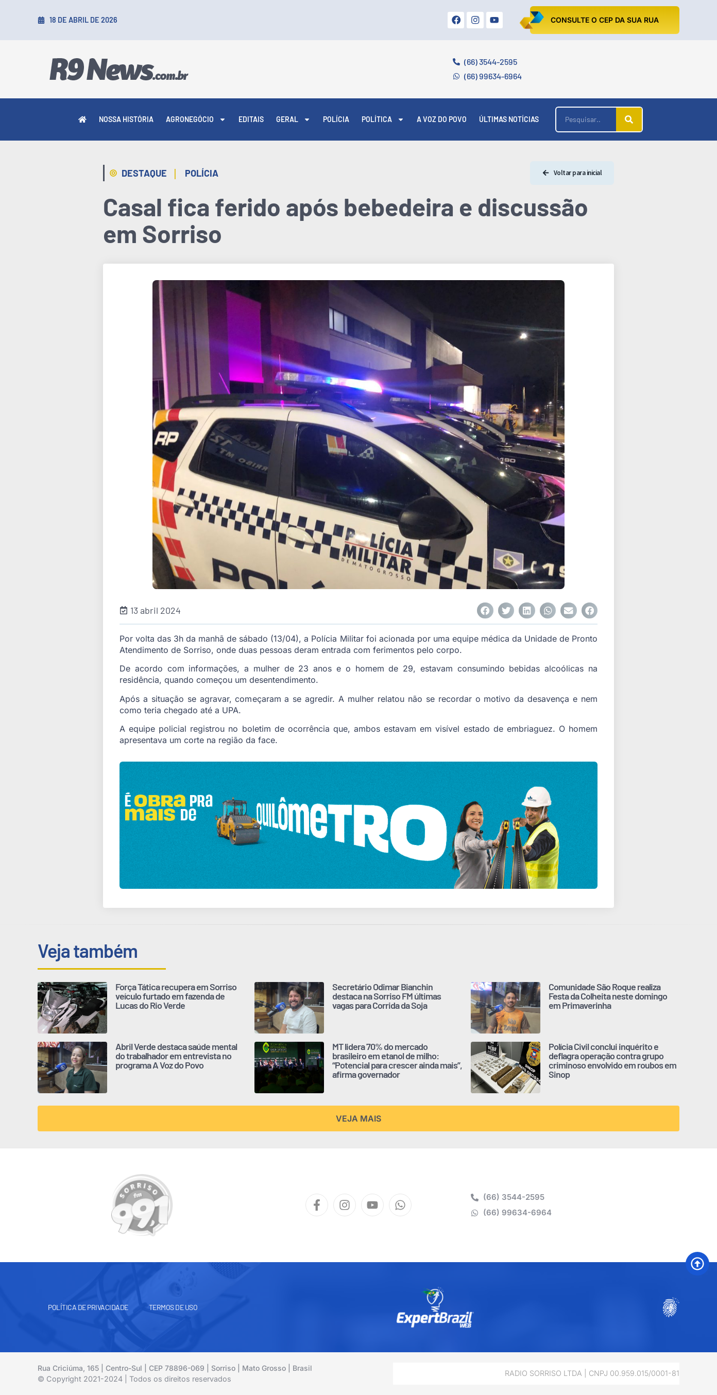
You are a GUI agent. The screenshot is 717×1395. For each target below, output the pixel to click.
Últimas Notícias (509, 119)
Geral (293, 119)
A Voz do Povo (442, 119)
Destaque (144, 173)
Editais (251, 119)
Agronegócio (196, 119)
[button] (485, 610)
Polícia (336, 119)
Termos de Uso (173, 1307)
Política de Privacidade (88, 1307)
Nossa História (126, 119)
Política (383, 119)
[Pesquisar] (629, 119)
